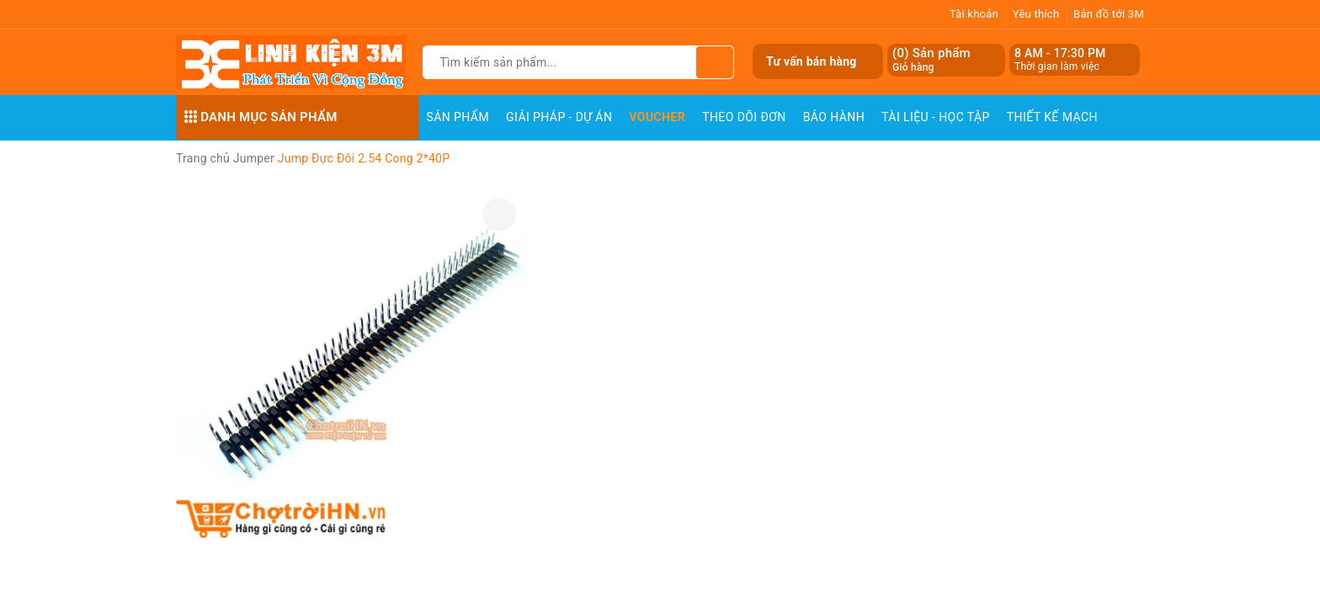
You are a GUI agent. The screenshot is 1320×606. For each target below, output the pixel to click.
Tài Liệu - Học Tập (935, 117)
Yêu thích (1036, 14)
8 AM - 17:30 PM (1060, 53)
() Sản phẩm (931, 60)
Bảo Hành (834, 117)
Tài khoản (974, 14)
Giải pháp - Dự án (559, 117)
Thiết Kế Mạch (1052, 117)
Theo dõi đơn (744, 117)
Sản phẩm (458, 117)
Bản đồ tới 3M (1108, 14)
